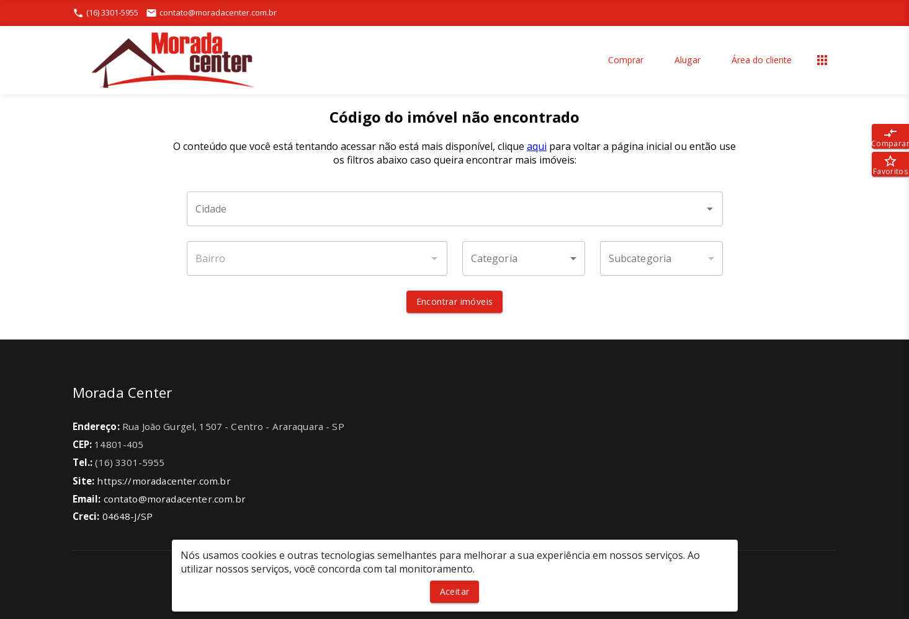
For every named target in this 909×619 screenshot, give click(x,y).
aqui (537, 146)
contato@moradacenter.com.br (175, 499)
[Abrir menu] (822, 60)
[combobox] (455, 208)
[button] (523, 258)
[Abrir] (710, 208)
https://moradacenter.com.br (163, 481)
